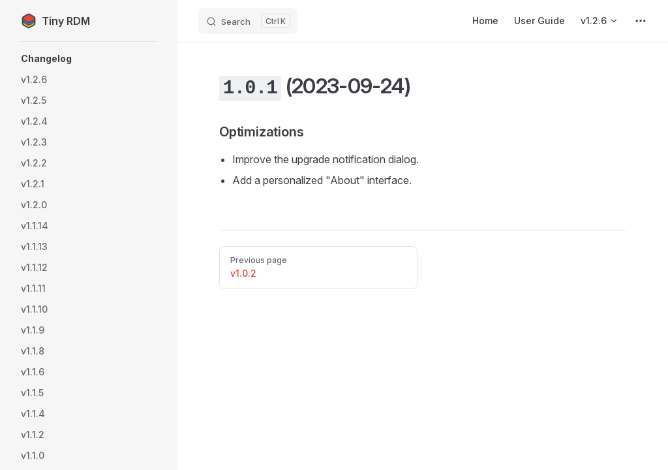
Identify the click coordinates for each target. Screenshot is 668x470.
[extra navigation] (640, 21)
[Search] (247, 21)
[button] (89, 58)
